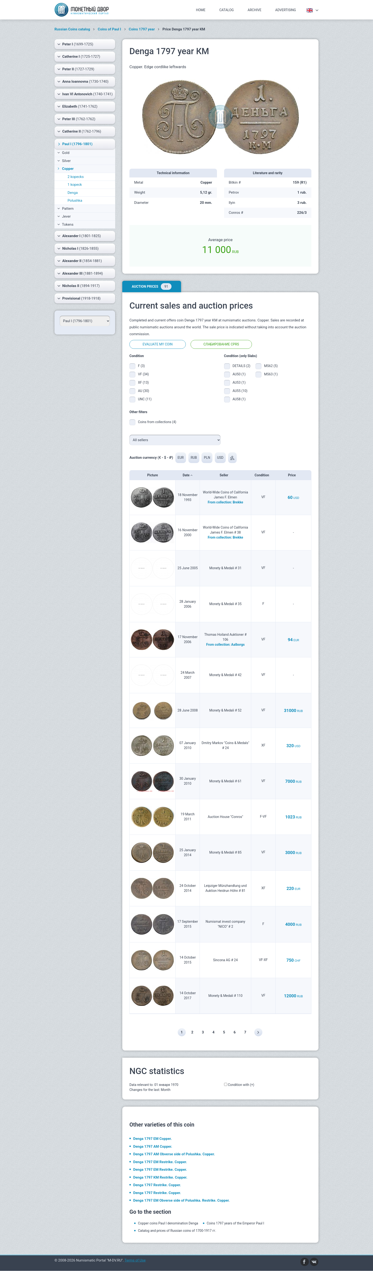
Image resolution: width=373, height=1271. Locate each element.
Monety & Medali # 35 (225, 604)
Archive (254, 10)
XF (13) (143, 382)
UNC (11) (145, 399)
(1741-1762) (77, 106)
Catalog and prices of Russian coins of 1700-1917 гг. (177, 1231)
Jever (64, 216)
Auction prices (152, 286)
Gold (63, 153)
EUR (181, 457)
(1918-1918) (79, 298)
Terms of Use (135, 1260)
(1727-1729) (75, 69)
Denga (73, 193)
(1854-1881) (79, 260)
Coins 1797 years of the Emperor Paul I (235, 1223)
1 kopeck (75, 184)
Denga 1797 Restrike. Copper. (157, 1185)
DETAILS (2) (240, 366)
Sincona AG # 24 (225, 960)
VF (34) (143, 374)
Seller (225, 475)
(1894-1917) (78, 285)
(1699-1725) (75, 44)
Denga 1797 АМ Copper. (152, 1146)
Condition (263, 475)
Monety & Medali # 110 (225, 996)
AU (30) (143, 391)
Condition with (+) (241, 1085)
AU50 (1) (239, 374)
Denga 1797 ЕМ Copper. (152, 1139)
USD (221, 457)
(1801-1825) (79, 236)
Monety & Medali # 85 (225, 853)
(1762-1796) (79, 131)
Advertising (285, 10)
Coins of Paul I (109, 29)
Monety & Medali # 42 (225, 675)
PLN (207, 457)
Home (201, 10)
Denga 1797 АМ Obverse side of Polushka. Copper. (174, 1154)
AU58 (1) (239, 399)
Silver (64, 161)
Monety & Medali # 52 (225, 710)
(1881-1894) (80, 273)
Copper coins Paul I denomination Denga (168, 1223)
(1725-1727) (78, 56)
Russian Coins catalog (72, 29)
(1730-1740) (82, 81)
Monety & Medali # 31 (225, 568)
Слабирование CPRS (221, 344)
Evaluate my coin (157, 344)
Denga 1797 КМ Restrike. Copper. (160, 1177)
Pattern (65, 208)
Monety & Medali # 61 (225, 781)
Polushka (75, 200)
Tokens (65, 224)
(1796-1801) (75, 144)
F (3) (141, 366)
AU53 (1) (239, 382)
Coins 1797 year (142, 29)
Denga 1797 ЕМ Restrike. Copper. (160, 1162)
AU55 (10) (240, 391)
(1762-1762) (76, 119)
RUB (194, 457)
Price (293, 475)
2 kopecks (76, 177)
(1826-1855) (77, 248)
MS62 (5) (271, 366)
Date (187, 475)
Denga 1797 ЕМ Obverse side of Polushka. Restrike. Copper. (181, 1201)
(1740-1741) (85, 94)
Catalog (226, 10)
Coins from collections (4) (157, 422)
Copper (65, 169)
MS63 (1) (271, 374)
